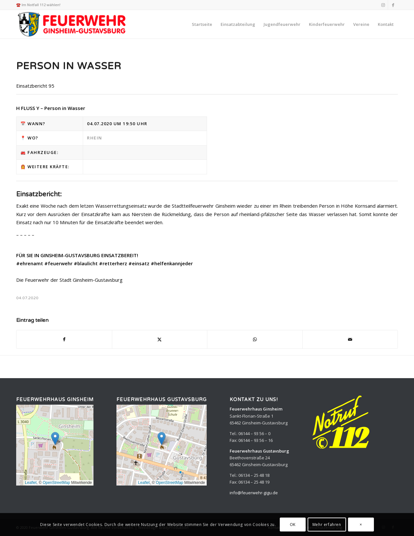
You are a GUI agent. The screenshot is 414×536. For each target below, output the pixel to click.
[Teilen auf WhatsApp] (254, 339)
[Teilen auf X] (159, 339)
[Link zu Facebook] (393, 5)
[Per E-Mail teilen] (350, 339)
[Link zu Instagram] (383, 5)
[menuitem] (202, 24)
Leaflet (31, 482)
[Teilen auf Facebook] (64, 339)
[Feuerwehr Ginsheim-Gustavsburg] (72, 24)
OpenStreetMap (56, 482)
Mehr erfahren (326, 524)
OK (293, 524)
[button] (55, 438)
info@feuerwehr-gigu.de (254, 493)
